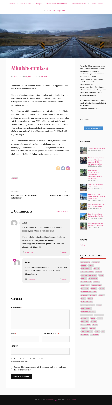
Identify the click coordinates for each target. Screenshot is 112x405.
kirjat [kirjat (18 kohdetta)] (83, 278)
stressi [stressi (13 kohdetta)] (93, 321)
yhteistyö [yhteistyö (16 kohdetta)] (95, 335)
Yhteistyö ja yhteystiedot (56, 10)
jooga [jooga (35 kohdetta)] (96, 268)
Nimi (13, 334)
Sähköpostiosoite (50, 334)
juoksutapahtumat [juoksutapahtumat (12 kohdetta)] (88, 275)
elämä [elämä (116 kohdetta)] (91, 265)
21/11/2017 (32, 279)
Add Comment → (62, 212)
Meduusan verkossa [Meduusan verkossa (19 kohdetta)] (89, 295)
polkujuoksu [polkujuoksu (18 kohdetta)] (86, 308)
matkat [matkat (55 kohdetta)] (94, 288)
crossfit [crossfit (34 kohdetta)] (96, 262)
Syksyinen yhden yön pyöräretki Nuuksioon (95, 225)
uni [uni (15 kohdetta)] (103, 331)
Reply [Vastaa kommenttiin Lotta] (64, 279)
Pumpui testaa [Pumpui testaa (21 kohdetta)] (86, 315)
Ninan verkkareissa (79, 3)
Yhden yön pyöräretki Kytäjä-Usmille (95, 186)
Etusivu (12, 3)
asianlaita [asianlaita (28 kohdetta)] (85, 262)
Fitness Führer (25, 3)
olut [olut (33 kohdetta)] (99, 305)
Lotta (16, 77)
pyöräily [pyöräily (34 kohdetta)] (84, 318)
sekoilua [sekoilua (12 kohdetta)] (84, 321)
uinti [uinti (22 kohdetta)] (97, 331)
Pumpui (39, 3)
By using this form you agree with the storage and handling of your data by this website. (40, 368)
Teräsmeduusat (97, 3)
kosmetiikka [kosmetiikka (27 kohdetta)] (86, 282)
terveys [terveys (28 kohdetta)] (84, 328)
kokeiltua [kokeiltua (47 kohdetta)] (93, 278)
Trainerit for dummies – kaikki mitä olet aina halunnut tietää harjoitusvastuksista (96, 161)
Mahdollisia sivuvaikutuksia (56, 3)
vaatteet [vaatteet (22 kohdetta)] (84, 335)
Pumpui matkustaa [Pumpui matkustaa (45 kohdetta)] (88, 311)
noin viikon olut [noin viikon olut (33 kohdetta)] (87, 305)
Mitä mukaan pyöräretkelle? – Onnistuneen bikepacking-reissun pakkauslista (95, 174)
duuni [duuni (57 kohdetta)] (83, 265)
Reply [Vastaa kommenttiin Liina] (64, 252)
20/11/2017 (29, 252)
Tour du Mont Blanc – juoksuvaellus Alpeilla (95, 215)
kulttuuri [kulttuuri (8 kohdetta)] (85, 285)
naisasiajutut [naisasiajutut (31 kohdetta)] (86, 301)
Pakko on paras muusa (60, 195)
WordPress (49, 400)
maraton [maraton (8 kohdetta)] (84, 288)
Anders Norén (71, 400)
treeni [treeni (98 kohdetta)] (92, 328)
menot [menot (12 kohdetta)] (101, 295)
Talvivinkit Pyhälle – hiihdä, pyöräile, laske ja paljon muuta (96, 196)
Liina (24, 222)
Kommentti (16, 307)
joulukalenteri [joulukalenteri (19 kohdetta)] (87, 272)
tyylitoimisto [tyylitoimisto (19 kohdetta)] (86, 331)
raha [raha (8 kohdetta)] (93, 318)
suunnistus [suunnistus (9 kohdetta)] (85, 325)
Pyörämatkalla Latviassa (96, 148)
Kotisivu (14, 346)
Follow (82, 245)
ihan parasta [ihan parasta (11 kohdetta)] (86, 268)
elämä (14, 178)
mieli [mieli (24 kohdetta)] (83, 298)
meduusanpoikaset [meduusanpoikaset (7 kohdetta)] (88, 291)
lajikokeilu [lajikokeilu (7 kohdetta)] (96, 285)
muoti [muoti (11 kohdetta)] (90, 298)
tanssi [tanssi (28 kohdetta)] (95, 325)
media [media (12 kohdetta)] (102, 288)
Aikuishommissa (29, 68)
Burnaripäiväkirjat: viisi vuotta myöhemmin (96, 205)
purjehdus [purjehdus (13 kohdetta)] (99, 315)
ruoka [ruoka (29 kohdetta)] (100, 318)
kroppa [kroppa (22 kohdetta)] (97, 282)
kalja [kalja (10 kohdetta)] (101, 275)
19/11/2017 (30, 77)
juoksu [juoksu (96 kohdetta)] (99, 272)
